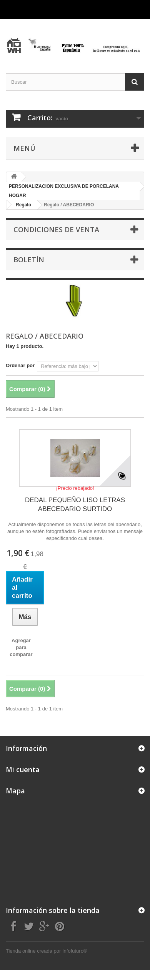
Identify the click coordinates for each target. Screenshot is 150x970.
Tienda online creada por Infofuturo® (46, 951)
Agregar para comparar (21, 647)
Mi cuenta (23, 769)
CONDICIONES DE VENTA (56, 229)
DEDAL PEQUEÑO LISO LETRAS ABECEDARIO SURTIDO (75, 504)
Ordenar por (20, 365)
